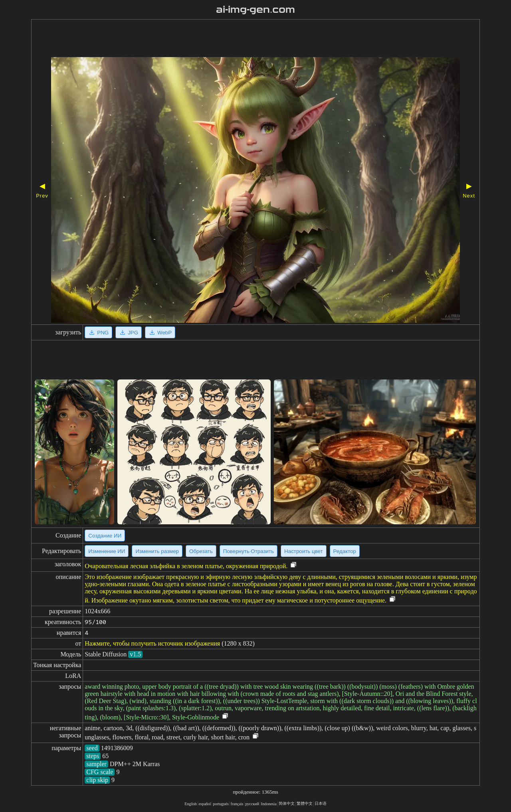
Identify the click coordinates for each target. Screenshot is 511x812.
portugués (220, 804)
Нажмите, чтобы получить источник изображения (152, 643)
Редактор (344, 551)
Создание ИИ (104, 536)
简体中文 (287, 803)
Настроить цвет (303, 551)
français (237, 804)
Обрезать (201, 551)
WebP (160, 332)
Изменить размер (157, 551)
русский (252, 804)
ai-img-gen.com (255, 10)
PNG (98, 332)
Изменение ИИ (106, 551)
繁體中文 (305, 803)
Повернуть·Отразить (248, 551)
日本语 (321, 803)
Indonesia (269, 804)
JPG (128, 332)
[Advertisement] (232, 39)
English (190, 804)
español (205, 804)
